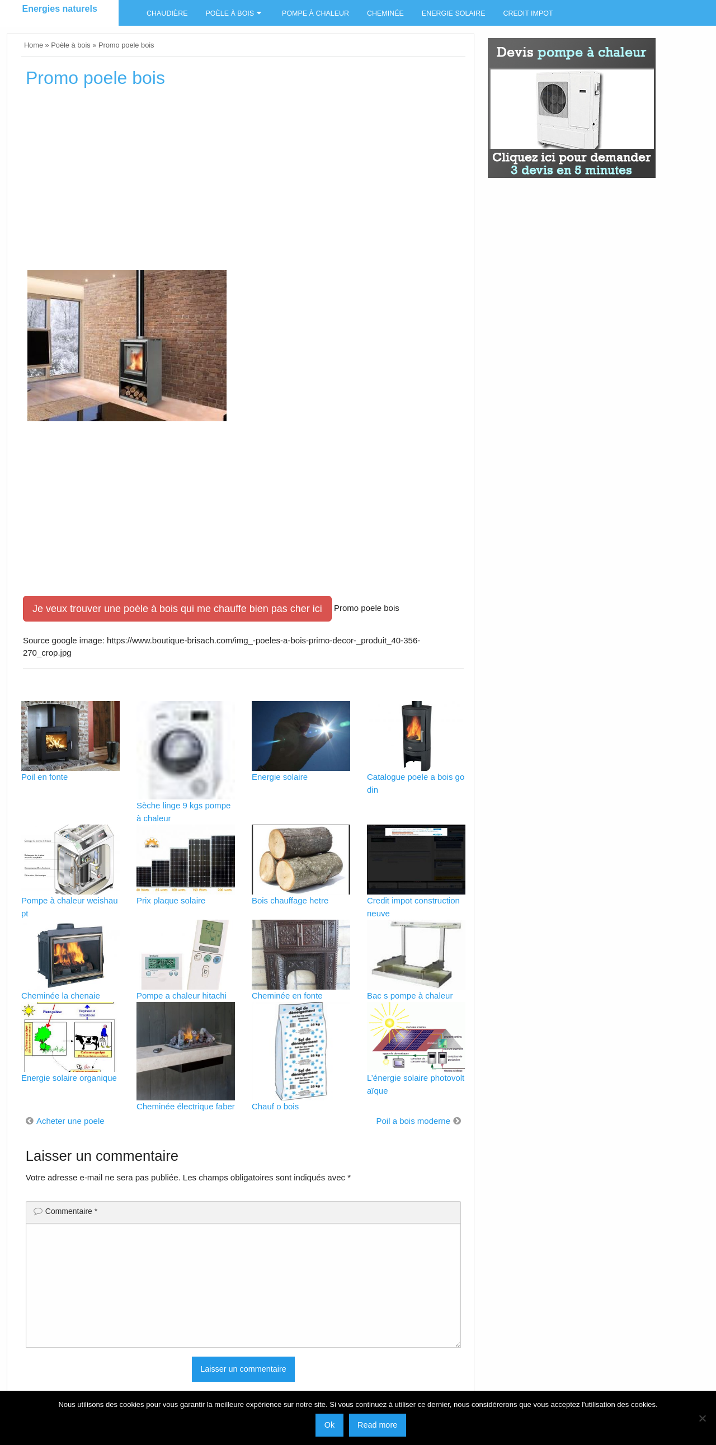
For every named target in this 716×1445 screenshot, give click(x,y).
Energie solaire (454, 13)
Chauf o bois (275, 1106)
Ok (329, 1424)
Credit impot (528, 13)
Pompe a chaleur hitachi (181, 995)
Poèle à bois (229, 13)
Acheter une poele (70, 1121)
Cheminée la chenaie (60, 995)
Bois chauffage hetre (290, 900)
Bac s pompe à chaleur (410, 995)
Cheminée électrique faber (185, 1106)
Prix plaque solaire (170, 900)
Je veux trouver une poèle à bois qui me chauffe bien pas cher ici (177, 608)
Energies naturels (59, 8)
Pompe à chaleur (315, 13)
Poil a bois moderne (413, 1121)
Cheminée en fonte (287, 995)
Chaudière (167, 13)
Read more (377, 1424)
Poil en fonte (44, 777)
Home (33, 45)
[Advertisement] (243, 183)
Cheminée (385, 13)
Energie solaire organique (69, 1077)
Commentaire (71, 1211)
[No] (702, 1418)
